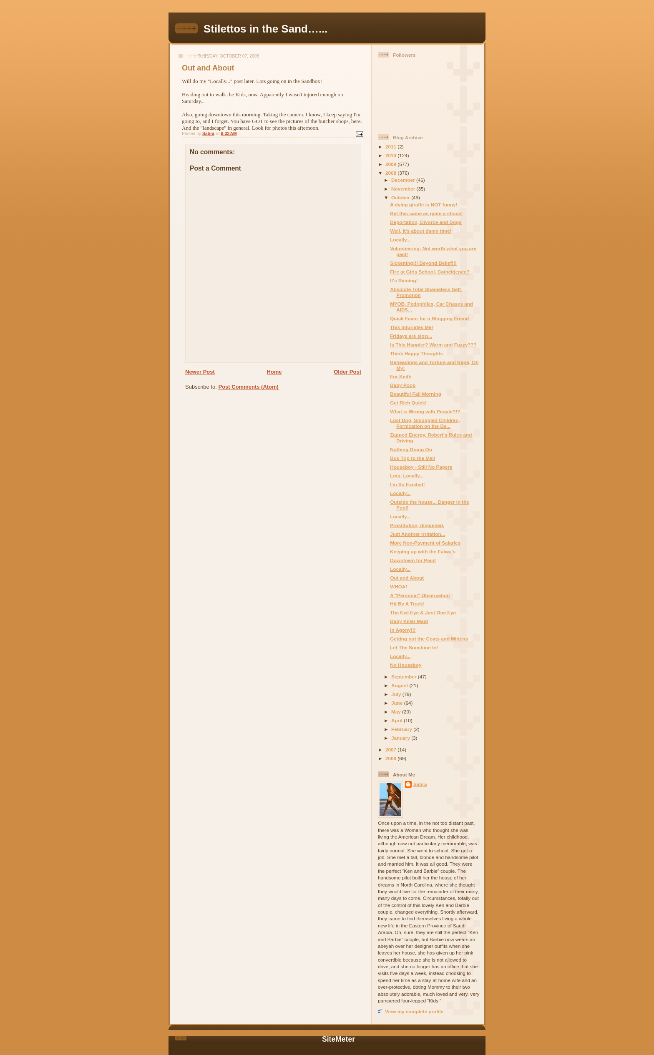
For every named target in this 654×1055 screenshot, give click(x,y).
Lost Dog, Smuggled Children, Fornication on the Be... (425, 423)
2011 (391, 146)
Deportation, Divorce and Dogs (425, 222)
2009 (391, 164)
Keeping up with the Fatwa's (422, 551)
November (403, 188)
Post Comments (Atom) (249, 387)
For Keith (400, 376)
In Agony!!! (402, 630)
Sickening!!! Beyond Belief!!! (423, 263)
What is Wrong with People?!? (425, 411)
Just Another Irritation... (417, 534)
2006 (391, 758)
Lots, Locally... (406, 475)
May (396, 711)
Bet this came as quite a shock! (426, 213)
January (401, 738)
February (402, 729)
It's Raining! (404, 280)
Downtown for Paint (413, 560)
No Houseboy (405, 665)
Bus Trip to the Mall (412, 458)
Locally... (400, 239)
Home (274, 372)
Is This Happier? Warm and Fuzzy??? (433, 344)
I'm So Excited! (407, 484)
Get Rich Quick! (408, 402)
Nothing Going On (411, 449)
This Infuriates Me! (411, 327)
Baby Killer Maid (409, 621)
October (401, 197)
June (397, 703)
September (404, 676)
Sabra (420, 784)
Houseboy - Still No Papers (421, 467)
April (397, 720)
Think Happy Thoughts (416, 353)
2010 (391, 155)
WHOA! (398, 586)
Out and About (407, 577)
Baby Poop (402, 385)
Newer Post (200, 372)
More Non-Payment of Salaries (425, 542)
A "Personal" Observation (420, 595)
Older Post (347, 372)
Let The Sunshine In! (414, 647)
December (403, 180)
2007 (391, 749)
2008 (391, 173)
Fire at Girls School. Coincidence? (429, 271)
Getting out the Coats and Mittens (429, 638)
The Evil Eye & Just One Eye (423, 612)
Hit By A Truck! (407, 603)
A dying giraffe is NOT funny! (423, 204)
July (396, 694)
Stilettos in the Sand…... (266, 29)
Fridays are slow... (411, 336)
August (400, 685)
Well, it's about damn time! (420, 231)
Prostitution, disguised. (417, 525)
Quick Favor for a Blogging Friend (429, 318)
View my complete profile (414, 1011)
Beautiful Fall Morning (415, 394)
